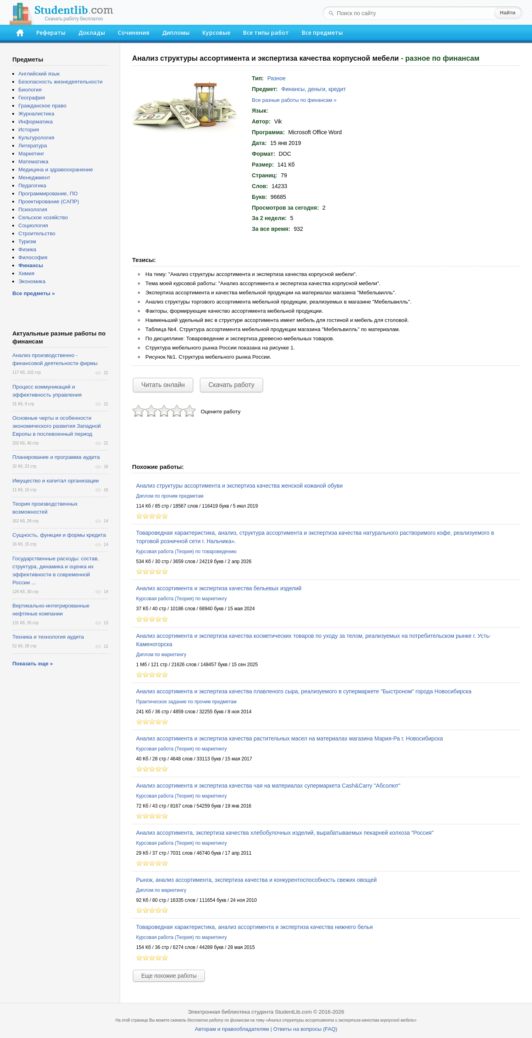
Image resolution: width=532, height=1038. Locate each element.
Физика (27, 249)
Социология (33, 225)
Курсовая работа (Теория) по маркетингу (181, 598)
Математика (33, 162)
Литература (32, 146)
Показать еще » (32, 664)
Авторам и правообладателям (232, 1029)
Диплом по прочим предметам (170, 496)
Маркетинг (31, 154)
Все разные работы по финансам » (294, 100)
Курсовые (216, 32)
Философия (32, 257)
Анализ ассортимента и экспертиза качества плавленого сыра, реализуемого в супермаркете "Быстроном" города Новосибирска (303, 691)
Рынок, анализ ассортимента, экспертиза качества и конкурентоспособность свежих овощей (256, 880)
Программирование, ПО (48, 193)
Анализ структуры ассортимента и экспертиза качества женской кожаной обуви (239, 485)
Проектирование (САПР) (48, 201)
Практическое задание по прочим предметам (186, 702)
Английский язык (38, 74)
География (31, 98)
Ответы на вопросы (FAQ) (305, 1029)
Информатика (35, 122)
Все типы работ (266, 32)
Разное (276, 78)
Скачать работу (231, 384)
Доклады (91, 32)
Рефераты (50, 32)
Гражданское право (42, 106)
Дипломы (176, 32)
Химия (26, 273)
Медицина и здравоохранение (55, 170)
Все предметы (322, 32)
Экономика (31, 281)
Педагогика (32, 186)
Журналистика (36, 114)
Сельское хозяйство (43, 217)
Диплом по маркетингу (161, 654)
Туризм (27, 241)
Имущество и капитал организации (55, 481)
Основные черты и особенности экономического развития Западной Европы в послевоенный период (56, 426)
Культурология (36, 138)
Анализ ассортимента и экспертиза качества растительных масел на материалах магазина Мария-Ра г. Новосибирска (289, 738)
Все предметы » (33, 293)
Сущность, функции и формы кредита (59, 535)
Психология (32, 209)
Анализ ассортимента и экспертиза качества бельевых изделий (218, 588)
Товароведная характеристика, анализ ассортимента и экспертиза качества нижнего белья (254, 927)
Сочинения (133, 32)
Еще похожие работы (168, 976)
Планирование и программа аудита (56, 457)
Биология (30, 90)
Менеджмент (34, 178)
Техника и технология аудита (48, 637)
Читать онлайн (163, 384)
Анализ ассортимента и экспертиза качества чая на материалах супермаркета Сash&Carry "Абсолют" (268, 785)
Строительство (36, 233)
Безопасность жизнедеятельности (60, 82)
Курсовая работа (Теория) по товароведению (186, 551)
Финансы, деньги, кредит (313, 89)
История (28, 130)
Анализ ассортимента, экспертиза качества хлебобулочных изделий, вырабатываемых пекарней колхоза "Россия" (284, 833)
